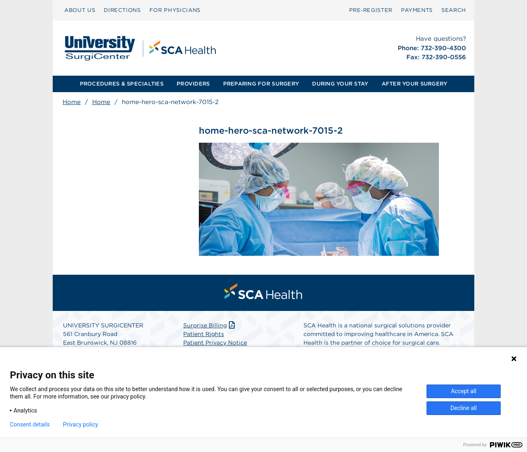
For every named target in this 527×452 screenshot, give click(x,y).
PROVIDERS (193, 84)
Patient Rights (203, 334)
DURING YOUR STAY (340, 84)
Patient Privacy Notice (215, 342)
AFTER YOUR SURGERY (415, 84)
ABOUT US (79, 10)
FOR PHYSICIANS (175, 10)
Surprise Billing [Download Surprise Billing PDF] (209, 325)
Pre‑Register (370, 10)
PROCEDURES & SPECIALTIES (121, 84)
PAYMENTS (417, 10)
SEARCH (453, 10)
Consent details (30, 424)
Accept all (463, 391)
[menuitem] (79, 10)
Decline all (463, 408)
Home (72, 102)
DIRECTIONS (122, 10)
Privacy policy (80, 424)
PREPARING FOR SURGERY (261, 84)
